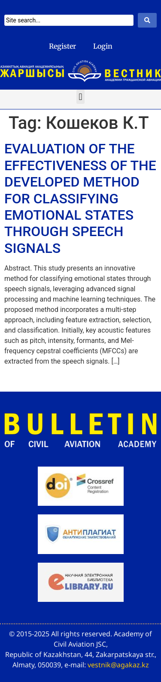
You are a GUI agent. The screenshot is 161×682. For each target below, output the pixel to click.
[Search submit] (147, 20)
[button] (80, 97)
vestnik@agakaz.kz (118, 665)
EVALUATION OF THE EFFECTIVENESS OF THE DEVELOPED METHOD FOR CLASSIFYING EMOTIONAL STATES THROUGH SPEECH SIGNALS (80, 198)
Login (102, 46)
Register (62, 46)
